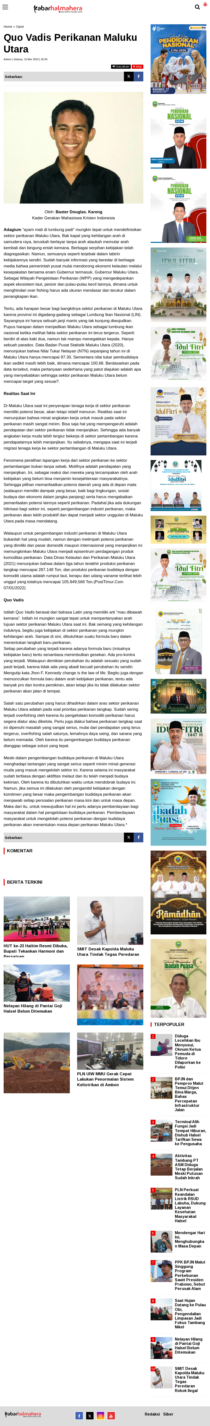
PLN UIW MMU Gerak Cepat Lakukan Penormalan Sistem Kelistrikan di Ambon (105, 1079)
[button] (205, 2)
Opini (20, 26)
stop (137, 66)
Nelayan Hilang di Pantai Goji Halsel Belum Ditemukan (188, 1346)
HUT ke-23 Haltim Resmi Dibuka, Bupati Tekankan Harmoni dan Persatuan (36, 951)
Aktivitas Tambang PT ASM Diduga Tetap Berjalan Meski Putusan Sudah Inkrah (189, 1167)
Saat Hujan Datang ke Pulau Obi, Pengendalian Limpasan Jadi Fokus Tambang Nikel (190, 1313)
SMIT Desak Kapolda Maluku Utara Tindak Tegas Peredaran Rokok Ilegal (108, 954)
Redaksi (152, 1414)
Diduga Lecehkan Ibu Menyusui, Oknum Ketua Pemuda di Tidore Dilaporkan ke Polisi (188, 1051)
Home (8, 26)
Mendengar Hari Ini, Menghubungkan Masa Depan (190, 1239)
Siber (168, 1414)
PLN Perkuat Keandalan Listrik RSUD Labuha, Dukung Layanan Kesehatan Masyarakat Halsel (190, 1205)
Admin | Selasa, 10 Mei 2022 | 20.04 (25, 59)
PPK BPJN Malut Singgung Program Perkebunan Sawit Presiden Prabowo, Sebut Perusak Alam (190, 1275)
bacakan (121, 66)
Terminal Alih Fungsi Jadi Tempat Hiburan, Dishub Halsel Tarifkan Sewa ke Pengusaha (190, 1133)
